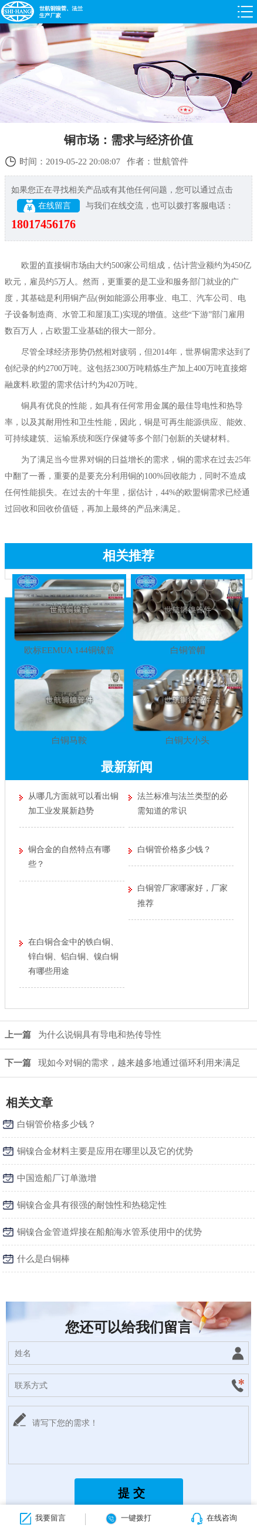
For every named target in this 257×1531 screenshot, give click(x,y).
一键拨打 (128, 1518)
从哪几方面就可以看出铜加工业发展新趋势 (73, 803)
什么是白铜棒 (43, 1259)
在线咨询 (214, 1518)
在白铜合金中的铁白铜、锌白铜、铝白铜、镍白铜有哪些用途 (73, 957)
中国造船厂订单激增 (56, 1178)
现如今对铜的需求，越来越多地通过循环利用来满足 (120, 1063)
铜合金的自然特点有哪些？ (69, 857)
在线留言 (48, 206)
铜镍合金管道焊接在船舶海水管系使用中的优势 (109, 1232)
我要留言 (43, 1518)
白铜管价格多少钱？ (174, 849)
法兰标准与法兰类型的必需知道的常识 (182, 803)
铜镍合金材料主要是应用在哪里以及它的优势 (105, 1151)
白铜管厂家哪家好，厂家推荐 (182, 895)
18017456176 (43, 224)
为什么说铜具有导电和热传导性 (80, 1035)
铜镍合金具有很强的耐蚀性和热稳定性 (92, 1205)
